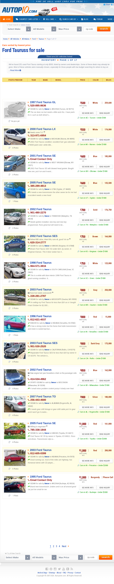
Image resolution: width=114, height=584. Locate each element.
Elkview (93, 171)
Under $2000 (102, 439)
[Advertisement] (57, 521)
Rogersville (94, 412)
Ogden (92, 198)
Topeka (92, 439)
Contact (78, 573)
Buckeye (93, 492)
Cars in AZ (84, 118)
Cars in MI (84, 144)
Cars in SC (84, 278)
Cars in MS (84, 305)
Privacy (70, 573)
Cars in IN (83, 332)
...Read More (15, 70)
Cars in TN (84, 225)
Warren (92, 144)
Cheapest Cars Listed (27, 19)
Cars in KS (84, 251)
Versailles (93, 332)
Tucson (92, 118)
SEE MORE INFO (88, 113)
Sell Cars (48, 19)
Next (65, 546)
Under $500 (101, 118)
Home (7, 19)
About (59, 573)
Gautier (93, 305)
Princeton (93, 465)
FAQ (64, 573)
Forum (98, 19)
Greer (92, 278)
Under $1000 (101, 144)
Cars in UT (84, 198)
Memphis (93, 225)
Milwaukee (94, 385)
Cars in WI (84, 385)
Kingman (93, 251)
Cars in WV (84, 171)
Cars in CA (84, 358)
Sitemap (52, 573)
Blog (84, 19)
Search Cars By (67, 19)
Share (108, 4)
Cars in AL (84, 412)
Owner (47, 109)
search (104, 28)
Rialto (92, 358)
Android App (42, 573)
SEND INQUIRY (104, 113)
